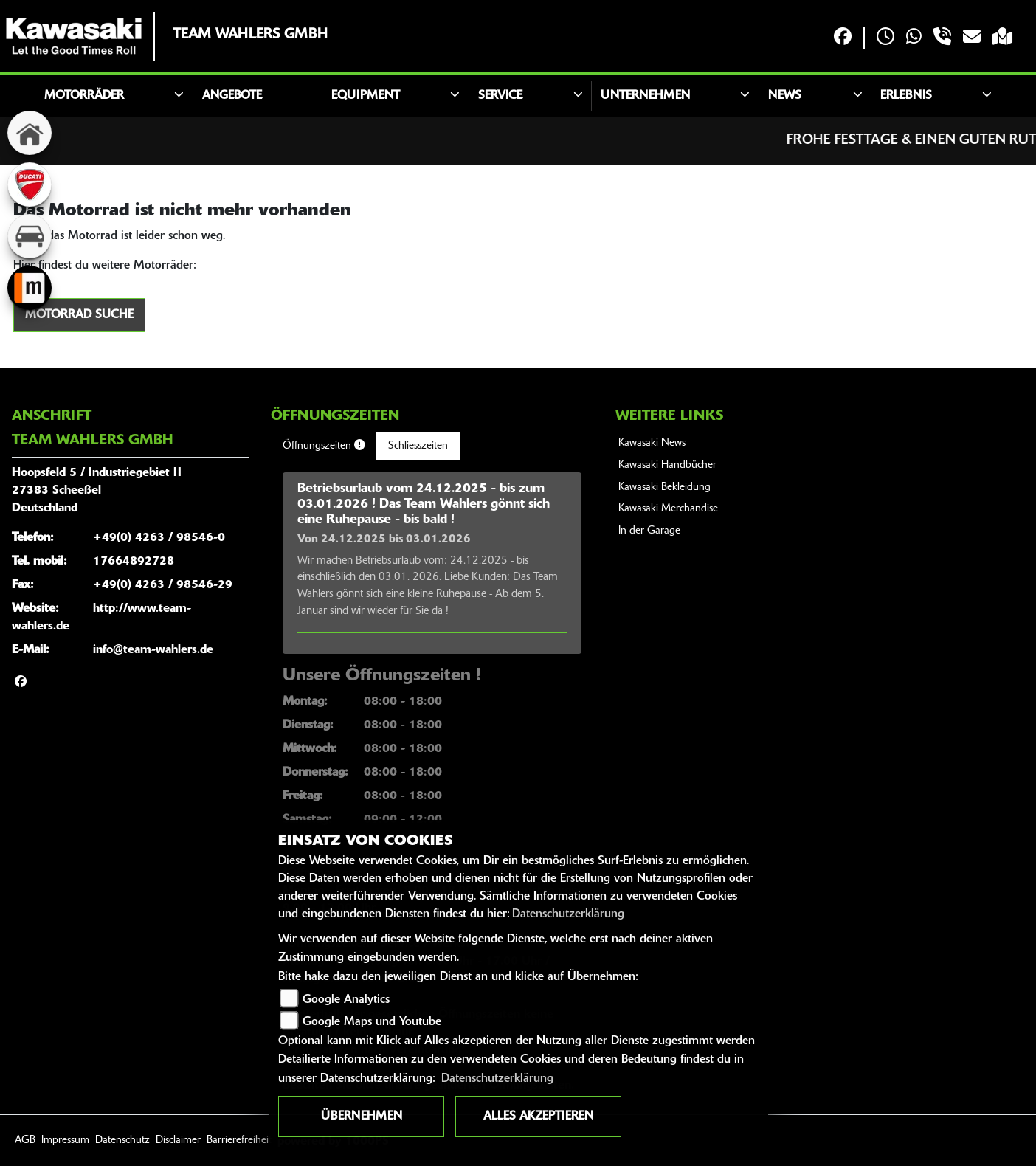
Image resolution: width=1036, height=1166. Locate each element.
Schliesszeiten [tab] (418, 446)
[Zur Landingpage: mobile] (29, 288)
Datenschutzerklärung (568, 914)
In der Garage (649, 531)
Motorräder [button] (84, 96)
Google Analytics (346, 1000)
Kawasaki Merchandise (668, 508)
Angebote (232, 96)
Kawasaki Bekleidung (664, 487)
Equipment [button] (365, 96)
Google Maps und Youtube (372, 1022)
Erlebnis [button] (906, 96)
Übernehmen (361, 1116)
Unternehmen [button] (645, 96)
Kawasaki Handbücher (667, 465)
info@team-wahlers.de (153, 650)
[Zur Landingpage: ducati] (29, 184)
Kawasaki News (652, 443)
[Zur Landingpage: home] (29, 133)
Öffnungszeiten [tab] (324, 446)
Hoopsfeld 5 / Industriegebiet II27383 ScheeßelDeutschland (97, 490)
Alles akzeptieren (538, 1116)
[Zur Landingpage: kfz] (29, 236)
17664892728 (133, 562)
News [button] (784, 96)
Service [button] (500, 96)
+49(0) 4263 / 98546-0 (159, 538)
